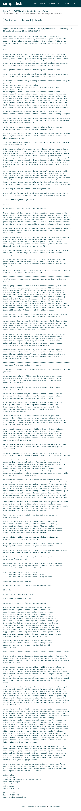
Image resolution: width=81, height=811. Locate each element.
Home (5, 11)
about (67, 4)
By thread (26, 20)
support (52, 4)
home (35, 4)
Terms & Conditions (27, 807)
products (43, 4)
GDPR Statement (54, 807)
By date (38, 20)
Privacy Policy (41, 807)
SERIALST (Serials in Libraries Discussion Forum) (30, 11)
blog (59, 4)
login (74, 4)
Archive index (11, 20)
